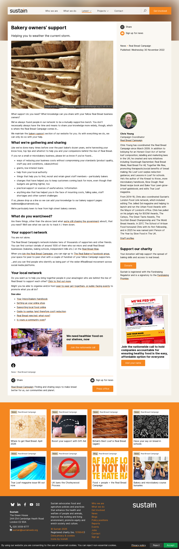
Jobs (94, 530)
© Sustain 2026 (59, 529)
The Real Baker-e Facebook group (91, 253)
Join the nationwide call (82, 347)
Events (95, 526)
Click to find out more (59, 281)
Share (129, 26)
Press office (102, 388)
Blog (95, 454)
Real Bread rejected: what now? (33, 315)
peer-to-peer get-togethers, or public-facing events (83, 286)
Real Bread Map (90, 249)
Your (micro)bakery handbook (32, 298)
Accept (170, 545)
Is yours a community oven (31, 319)
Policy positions (100, 520)
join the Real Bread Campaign (37, 253)
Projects (103, 10)
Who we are (51, 10)
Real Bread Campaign (140, 45)
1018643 (79, 532)
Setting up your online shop (31, 303)
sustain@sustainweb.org (25, 530)
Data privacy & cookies (63, 535)
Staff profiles (127, 238)
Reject (156, 545)
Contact (118, 10)
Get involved (160, 10)
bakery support (36, 133)
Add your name (133, 362)
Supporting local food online (31, 307)
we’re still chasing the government (81, 221)
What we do (69, 10)
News (123, 45)
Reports (96, 523)
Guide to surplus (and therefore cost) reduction (41, 311)
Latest (87, 10)
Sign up (95, 536)
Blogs (94, 516)
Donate (128, 265)
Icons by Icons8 (59, 539)
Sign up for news (134, 33)
